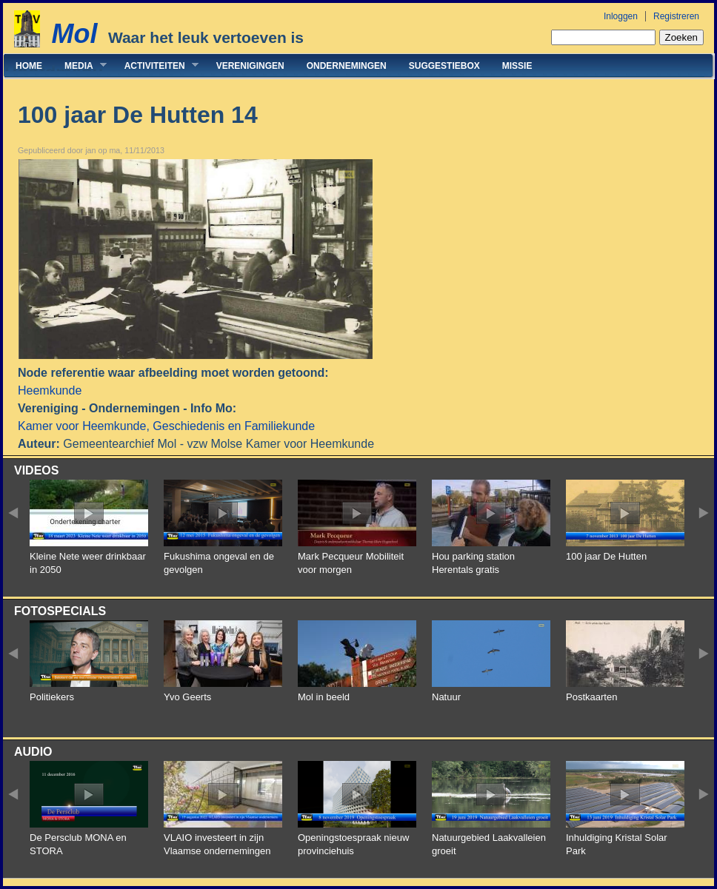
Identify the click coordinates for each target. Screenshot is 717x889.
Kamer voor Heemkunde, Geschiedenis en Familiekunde (166, 426)
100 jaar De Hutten (606, 556)
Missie (517, 66)
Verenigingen (250, 66)
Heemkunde (49, 390)
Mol (74, 34)
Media (80, 65)
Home (29, 66)
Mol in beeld (324, 696)
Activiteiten (156, 65)
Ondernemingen (347, 66)
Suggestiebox (444, 66)
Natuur (446, 696)
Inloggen (621, 16)
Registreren (676, 16)
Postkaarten (591, 696)
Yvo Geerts (187, 696)
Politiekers (52, 696)
